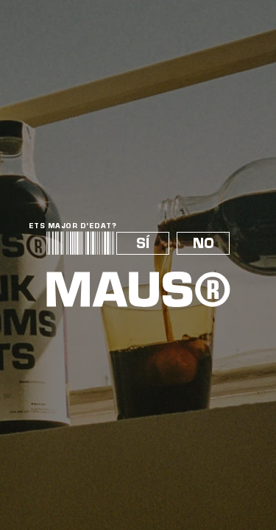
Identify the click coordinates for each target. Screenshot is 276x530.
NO (203, 243)
